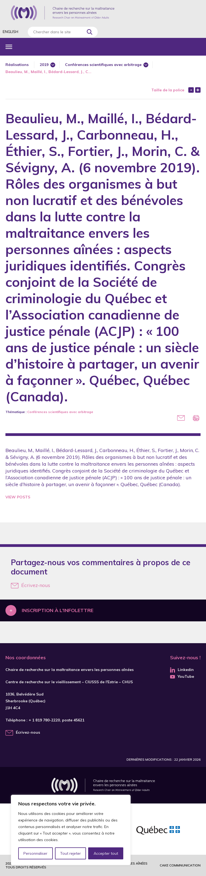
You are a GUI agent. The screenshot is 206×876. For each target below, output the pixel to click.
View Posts (17, 497)
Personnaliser (35, 853)
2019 (44, 64)
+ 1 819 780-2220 (44, 720)
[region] (71, 830)
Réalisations (17, 64)
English (10, 31)
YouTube (182, 676)
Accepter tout (106, 853)
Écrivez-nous (30, 585)
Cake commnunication (180, 865)
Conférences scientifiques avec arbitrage (103, 64)
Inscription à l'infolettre (57, 610)
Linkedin (182, 669)
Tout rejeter (70, 853)
